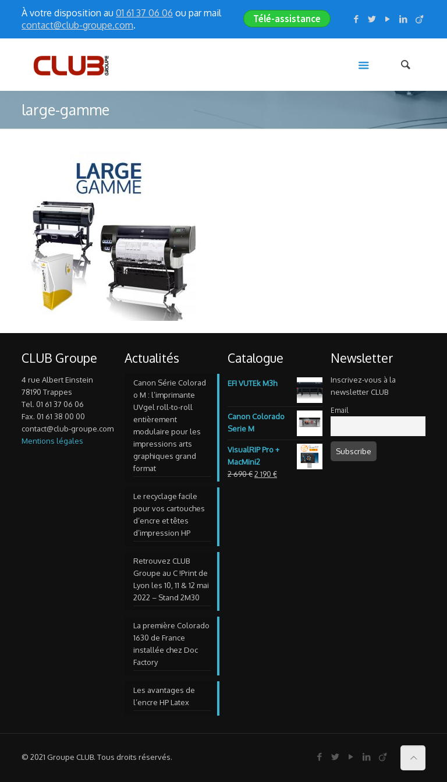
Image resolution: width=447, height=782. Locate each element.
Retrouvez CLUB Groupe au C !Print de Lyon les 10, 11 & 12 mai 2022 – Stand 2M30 (171, 579)
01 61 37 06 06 (144, 13)
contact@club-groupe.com (77, 25)
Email (339, 410)
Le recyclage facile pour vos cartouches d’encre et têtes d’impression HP (169, 514)
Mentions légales (52, 440)
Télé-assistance (287, 18)
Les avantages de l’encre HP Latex (164, 696)
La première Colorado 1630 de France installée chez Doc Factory (171, 644)
